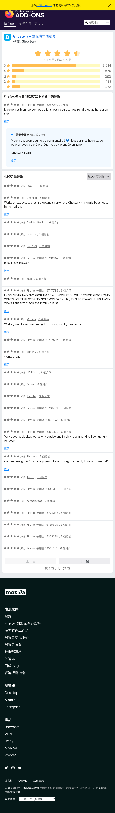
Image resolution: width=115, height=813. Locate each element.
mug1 (30, 278)
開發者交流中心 (17, 637)
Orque (31, 384)
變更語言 (10, 799)
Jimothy (31, 396)
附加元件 (11, 609)
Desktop (11, 693)
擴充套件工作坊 (17, 630)
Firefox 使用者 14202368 (42, 536)
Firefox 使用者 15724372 (42, 512)
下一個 (84, 561)
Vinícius (31, 234)
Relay (9, 741)
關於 (8, 616)
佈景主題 (25, 24)
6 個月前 (43, 186)
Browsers (12, 727)
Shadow (32, 456)
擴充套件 (10, 24)
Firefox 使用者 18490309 (42, 431)
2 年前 (65, 104)
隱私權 (9, 780)
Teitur (30, 477)
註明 (15, 787)
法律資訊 (38, 780)
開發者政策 (13, 645)
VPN (8, 734)
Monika (31, 319)
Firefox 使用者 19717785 (42, 290)
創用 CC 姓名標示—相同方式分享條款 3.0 (67, 787)
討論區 (10, 659)
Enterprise (12, 707)
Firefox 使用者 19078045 (43, 420)
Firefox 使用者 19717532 (42, 340)
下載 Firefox (44, 5)
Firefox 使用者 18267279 (42, 104)
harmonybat (34, 500)
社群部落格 (13, 652)
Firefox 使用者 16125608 (42, 524)
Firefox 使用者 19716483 (42, 408)
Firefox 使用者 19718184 (42, 258)
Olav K (31, 186)
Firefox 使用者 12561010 (42, 548)
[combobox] (97, 22)
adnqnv (31, 351)
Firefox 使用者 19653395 (42, 489)
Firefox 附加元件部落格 (23, 623)
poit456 (32, 246)
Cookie (23, 780)
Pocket (10, 755)
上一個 (30, 561)
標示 (6, 121)
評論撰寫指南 (15, 673)
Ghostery (29, 41)
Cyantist (32, 197)
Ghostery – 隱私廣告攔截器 (34, 36)
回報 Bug (12, 666)
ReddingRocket (36, 222)
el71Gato (32, 372)
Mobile (10, 700)
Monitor (11, 748)
